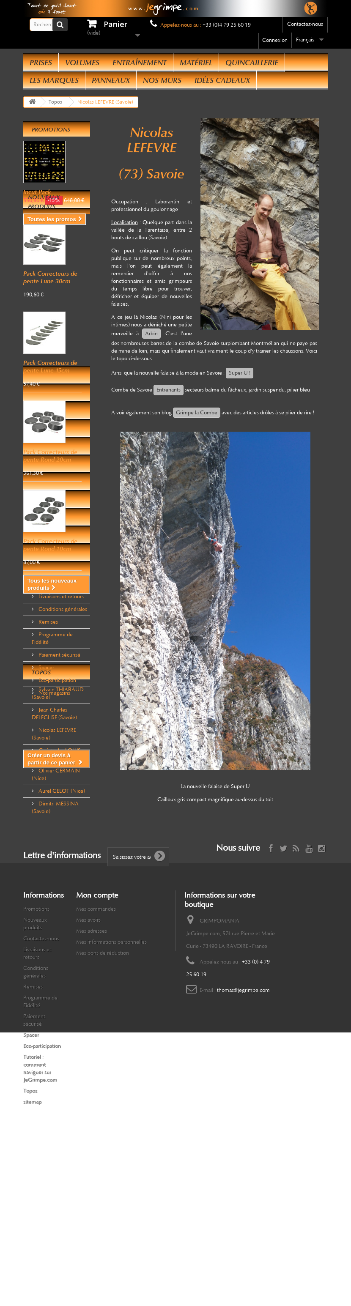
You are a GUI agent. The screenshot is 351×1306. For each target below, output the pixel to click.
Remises (47, 703)
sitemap (32, 1252)
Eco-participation (56, 761)
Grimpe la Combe (196, 412)
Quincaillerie (251, 62)
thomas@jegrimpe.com (243, 1141)
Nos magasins (53, 774)
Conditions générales (62, 690)
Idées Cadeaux (222, 80)
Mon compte (97, 1046)
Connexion (275, 40)
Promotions (51, 129)
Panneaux (111, 80)
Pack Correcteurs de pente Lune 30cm (50, 325)
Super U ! (239, 373)
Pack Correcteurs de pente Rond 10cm (50, 593)
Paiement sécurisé (58, 736)
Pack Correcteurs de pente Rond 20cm (50, 504)
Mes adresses (91, 1082)
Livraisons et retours (60, 677)
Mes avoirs (88, 1071)
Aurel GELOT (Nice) (61, 917)
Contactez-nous (305, 24)
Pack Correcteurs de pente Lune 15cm (50, 414)
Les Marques (54, 80)
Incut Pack (37, 192)
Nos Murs (162, 80)
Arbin (151, 333)
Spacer (45, 748)
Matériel (196, 62)
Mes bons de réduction (102, 1104)
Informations (53, 664)
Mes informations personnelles (111, 1093)
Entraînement (139, 62)
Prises (41, 62)
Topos (41, 801)
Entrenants (168, 389)
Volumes (82, 62)
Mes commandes (96, 1060)
